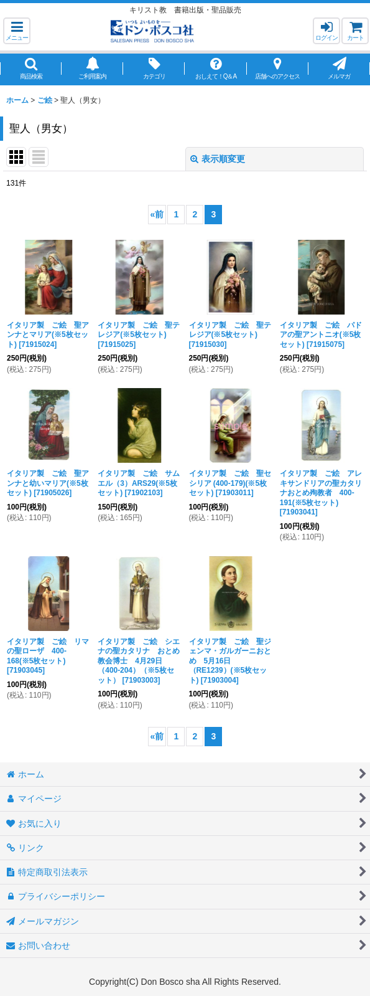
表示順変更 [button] (217, 159)
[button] (16, 30)
